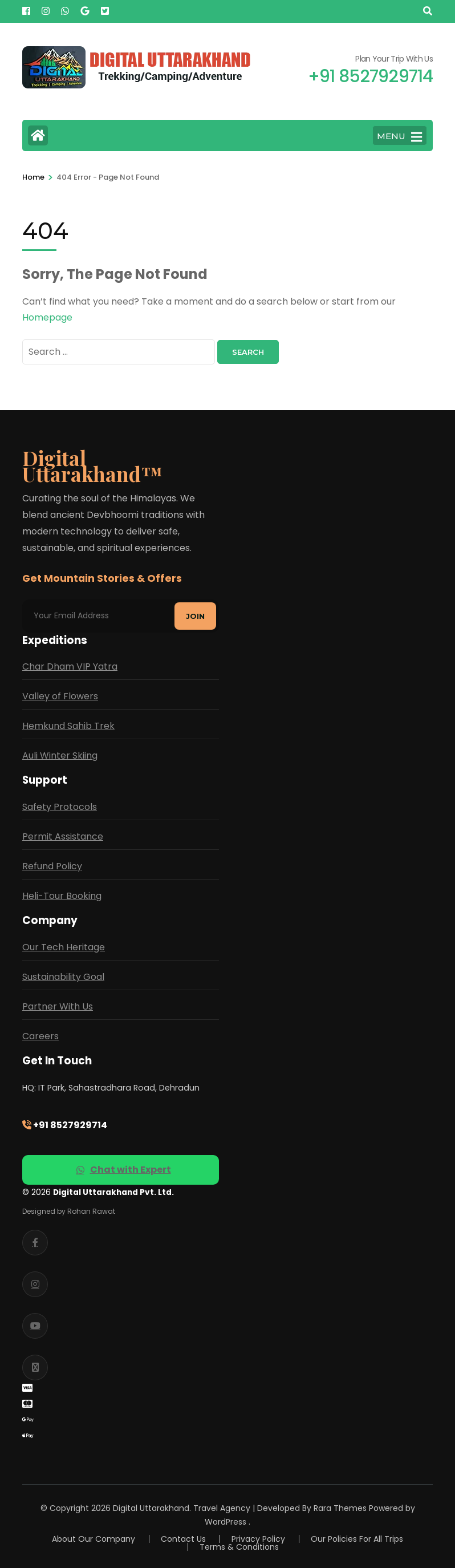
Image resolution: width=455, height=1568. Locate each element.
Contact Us (183, 1539)
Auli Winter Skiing (60, 755)
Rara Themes (340, 1508)
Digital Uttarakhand (151, 1508)
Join (195, 616)
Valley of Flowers (60, 696)
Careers (40, 1036)
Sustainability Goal (63, 976)
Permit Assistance (62, 836)
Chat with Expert (123, 1169)
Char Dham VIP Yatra (69, 666)
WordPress (225, 1522)
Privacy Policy (258, 1539)
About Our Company (93, 1539)
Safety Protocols (59, 806)
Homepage (47, 317)
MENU (399, 137)
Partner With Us (57, 1006)
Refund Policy (52, 866)
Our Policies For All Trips (357, 1539)
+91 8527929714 (64, 1125)
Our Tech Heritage (63, 947)
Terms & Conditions (239, 1547)
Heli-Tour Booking (61, 895)
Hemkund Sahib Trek (68, 725)
